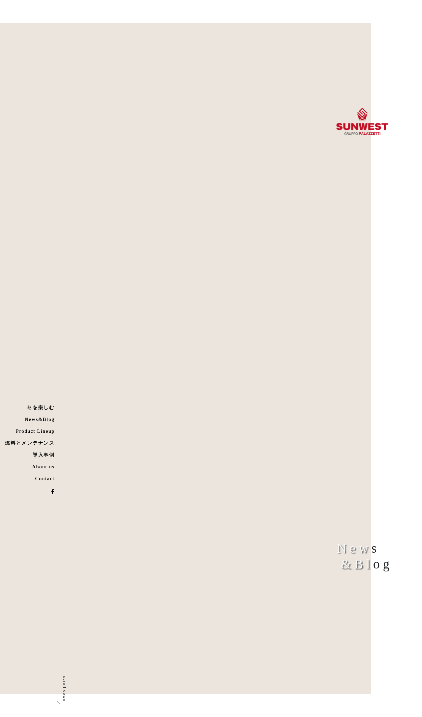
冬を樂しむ (41, 407)
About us (43, 466)
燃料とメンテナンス (30, 443)
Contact (45, 478)
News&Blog (40, 419)
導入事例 (44, 454)
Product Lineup (35, 431)
